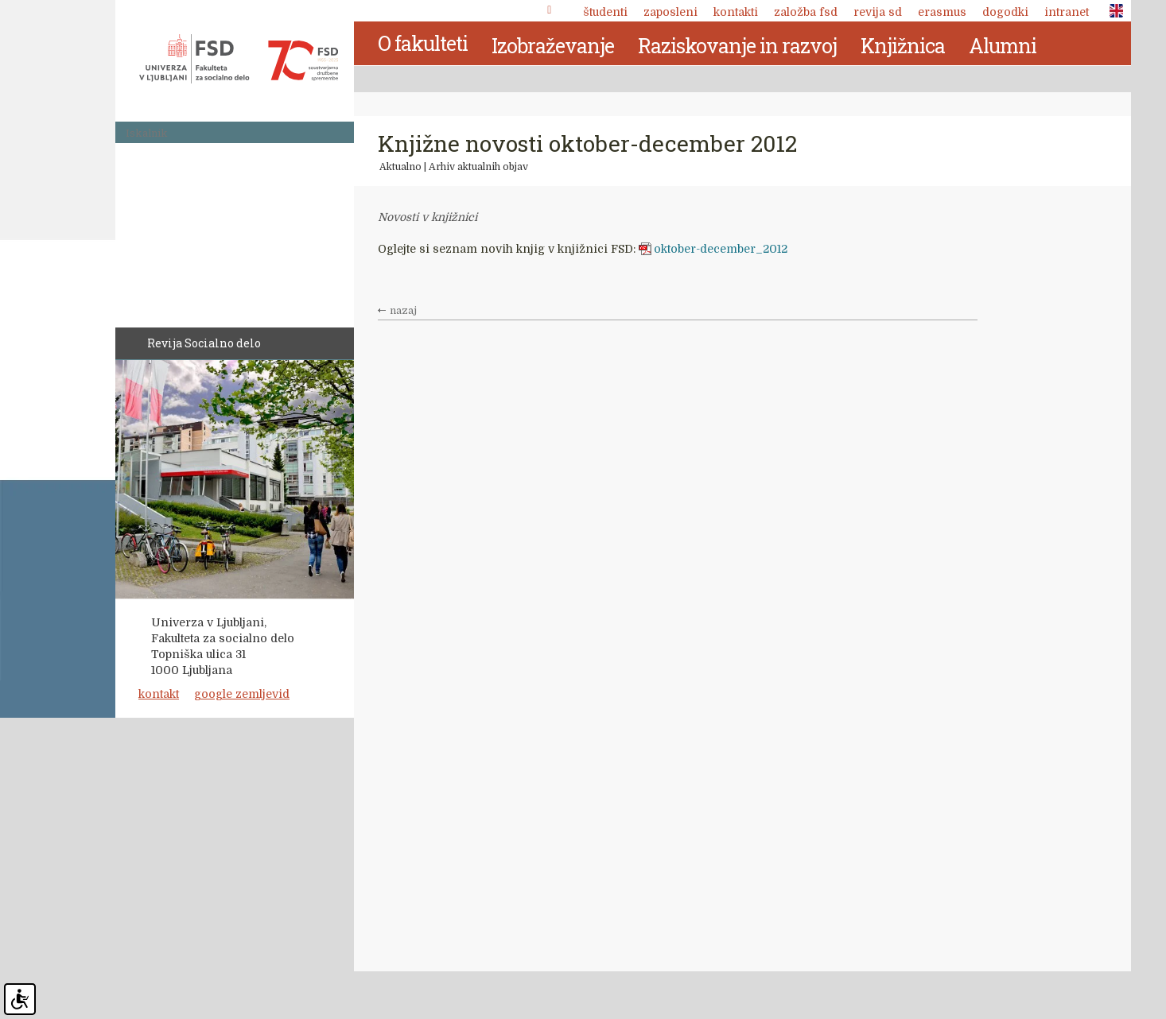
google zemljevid (242, 694)
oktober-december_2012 (720, 248)
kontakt (158, 694)
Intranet (1066, 12)
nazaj (403, 310)
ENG (1112, 11)
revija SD (877, 12)
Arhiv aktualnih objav (478, 166)
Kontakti (735, 12)
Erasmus (942, 12)
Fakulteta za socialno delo (238, 58)
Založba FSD (806, 12)
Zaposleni (670, 12)
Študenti (605, 12)
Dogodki (1005, 12)
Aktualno (400, 166)
